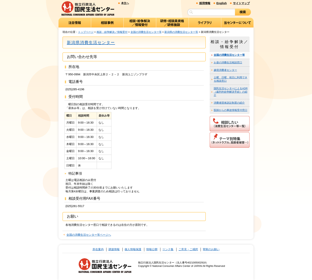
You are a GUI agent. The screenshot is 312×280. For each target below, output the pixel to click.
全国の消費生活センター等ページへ (88, 234)
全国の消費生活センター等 (146, 31)
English (221, 3)
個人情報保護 (133, 249)
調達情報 (114, 249)
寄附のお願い (211, 249)
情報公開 (151, 249)
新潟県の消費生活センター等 (181, 31)
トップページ (86, 31)
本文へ (125, 3)
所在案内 (98, 249)
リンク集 (168, 249)
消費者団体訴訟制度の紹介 (229, 102)
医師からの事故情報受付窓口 (230, 110)
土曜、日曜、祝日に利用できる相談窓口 (230, 79)
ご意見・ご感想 (188, 249)
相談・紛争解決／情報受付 (112, 31)
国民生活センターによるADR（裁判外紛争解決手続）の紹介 (231, 92)
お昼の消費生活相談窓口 (228, 62)
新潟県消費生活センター (91, 42)
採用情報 (204, 3)
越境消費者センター (225, 70)
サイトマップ (241, 3)
